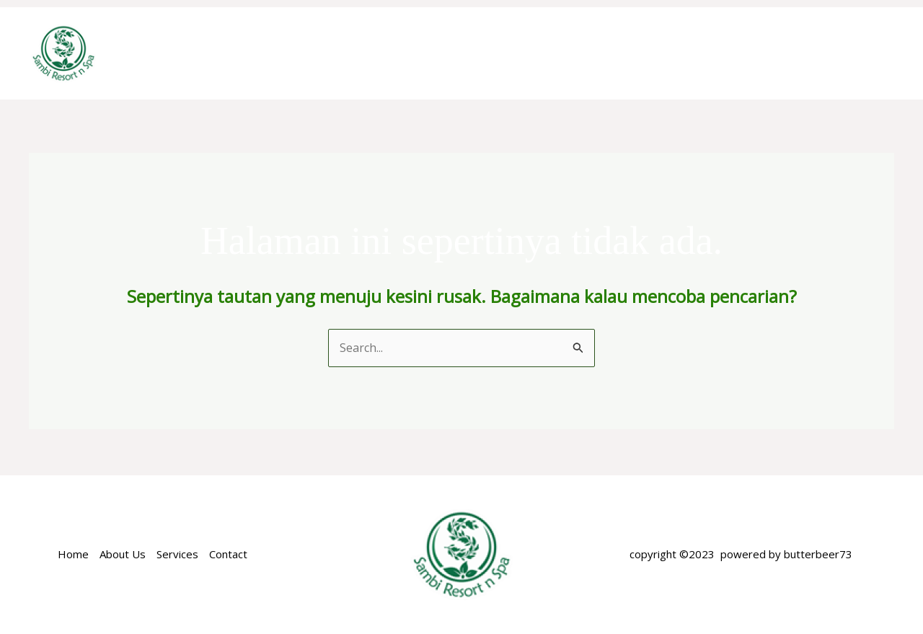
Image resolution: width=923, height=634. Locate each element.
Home (305, 53)
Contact (228, 554)
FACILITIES (709, 53)
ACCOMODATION (485, 53)
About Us (123, 554)
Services (177, 554)
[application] (533, 53)
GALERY (859, 53)
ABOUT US (376, 53)
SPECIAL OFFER (608, 53)
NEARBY (787, 53)
